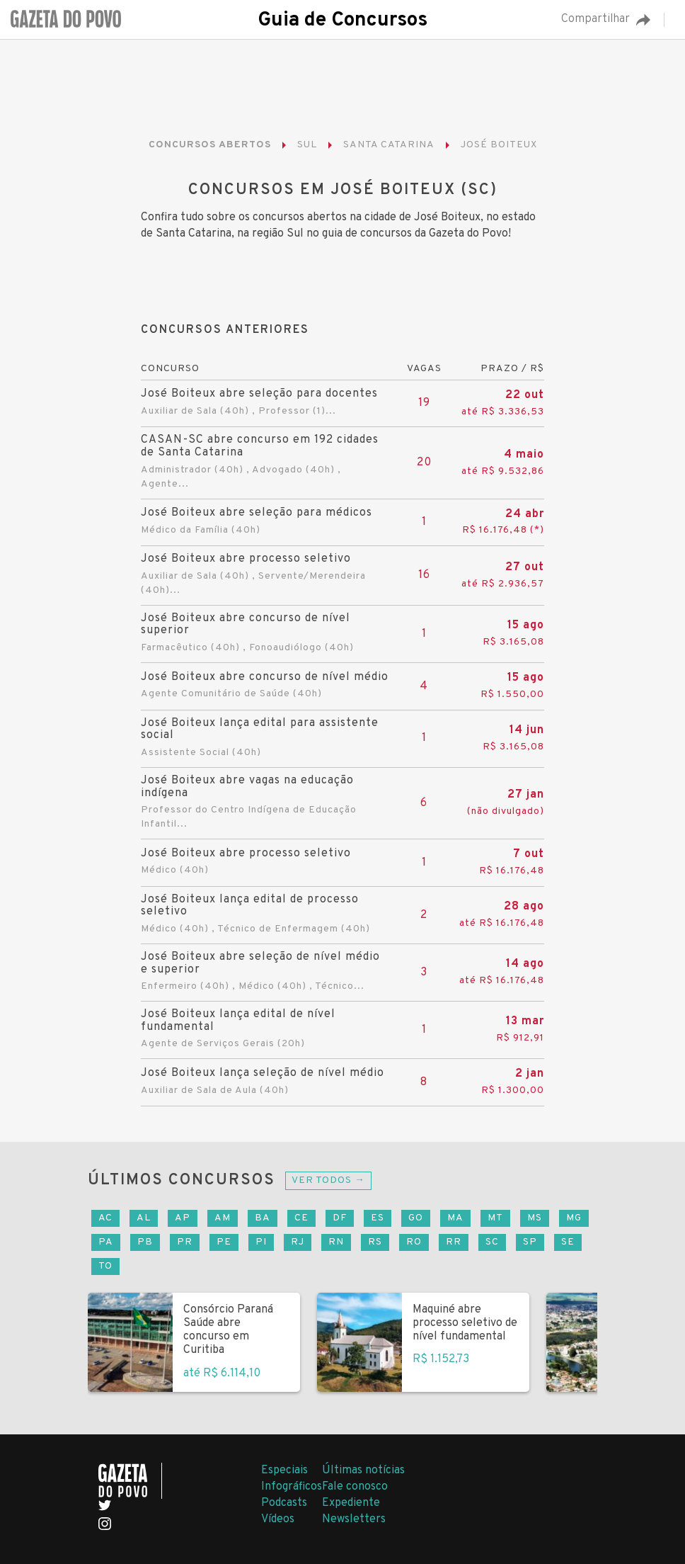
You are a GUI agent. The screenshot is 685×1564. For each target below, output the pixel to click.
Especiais (284, 1470)
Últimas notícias (363, 1470)
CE (301, 1218)
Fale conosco (355, 1487)
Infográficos (291, 1487)
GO (415, 1218)
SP (530, 1242)
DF (340, 1218)
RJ (297, 1242)
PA (105, 1242)
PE (224, 1242)
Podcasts (284, 1503)
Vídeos (277, 1519)
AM (222, 1218)
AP (182, 1218)
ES (377, 1218)
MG (574, 1218)
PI (261, 1242)
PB (145, 1242)
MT (495, 1218)
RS (375, 1242)
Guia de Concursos (342, 20)
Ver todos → (328, 1180)
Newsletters (354, 1519)
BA (262, 1218)
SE (568, 1242)
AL (144, 1218)
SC (492, 1242)
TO (105, 1266)
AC (105, 1218)
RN (336, 1242)
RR (453, 1242)
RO (414, 1242)
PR (184, 1242)
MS (534, 1218)
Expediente (351, 1503)
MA (455, 1218)
